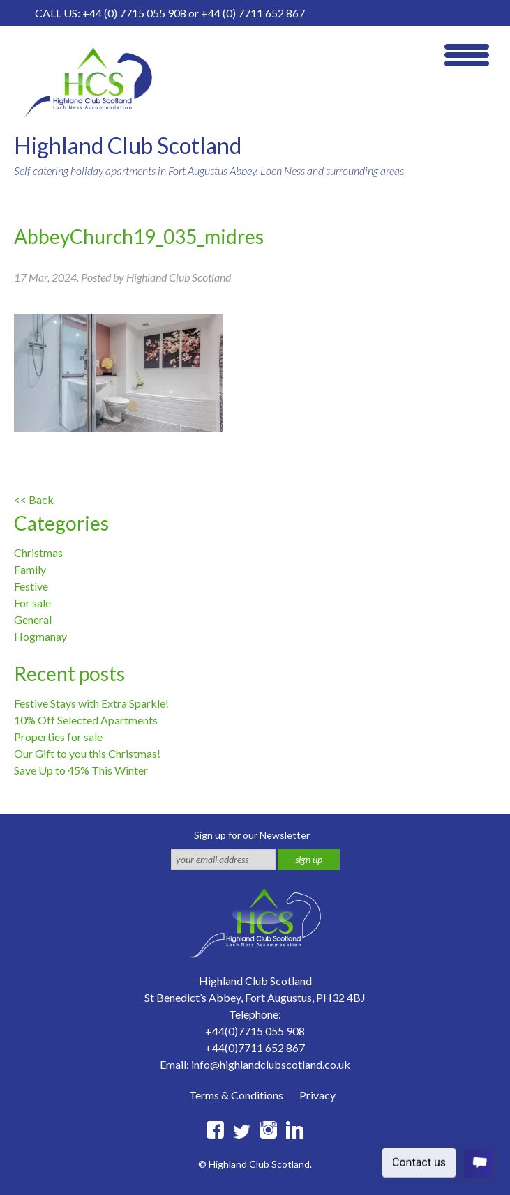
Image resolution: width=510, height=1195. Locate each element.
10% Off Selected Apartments (86, 719)
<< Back (34, 499)
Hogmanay (40, 636)
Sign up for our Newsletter (252, 835)
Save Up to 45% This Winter (81, 770)
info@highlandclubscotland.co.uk (270, 1064)
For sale (32, 602)
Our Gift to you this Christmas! (87, 753)
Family (30, 569)
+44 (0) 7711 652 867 (253, 13)
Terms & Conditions (236, 1095)
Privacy (317, 1095)
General (33, 619)
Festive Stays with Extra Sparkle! (91, 703)
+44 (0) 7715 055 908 (134, 13)
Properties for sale (58, 736)
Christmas (38, 552)
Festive (31, 586)
